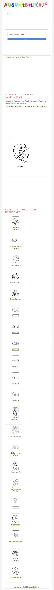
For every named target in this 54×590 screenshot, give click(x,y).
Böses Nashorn (15, 281)
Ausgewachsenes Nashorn (16, 246)
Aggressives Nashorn (15, 227)
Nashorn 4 (15, 366)
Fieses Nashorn (15, 298)
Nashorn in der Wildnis (16, 453)
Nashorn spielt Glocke (16, 489)
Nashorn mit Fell (15, 471)
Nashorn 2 (15, 332)
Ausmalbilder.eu (33, 587)
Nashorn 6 (15, 399)
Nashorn (15, 507)
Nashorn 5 (15, 382)
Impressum (18, 587)
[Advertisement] (10, 20)
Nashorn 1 (15, 315)
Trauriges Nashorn (15, 576)
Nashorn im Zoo (15, 435)
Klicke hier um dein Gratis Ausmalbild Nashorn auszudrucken (25, 106)
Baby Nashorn (16, 264)
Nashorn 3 (15, 349)
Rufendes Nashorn (15, 540)
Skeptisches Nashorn (15, 558)
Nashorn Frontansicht (15, 417)
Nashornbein (15, 524)
